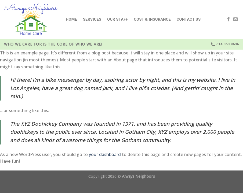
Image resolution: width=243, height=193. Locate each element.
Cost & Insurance (152, 19)
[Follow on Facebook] (228, 19)
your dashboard (105, 154)
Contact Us (189, 19)
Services (92, 19)
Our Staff (117, 19)
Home (71, 19)
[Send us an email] (235, 19)
